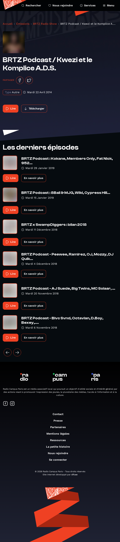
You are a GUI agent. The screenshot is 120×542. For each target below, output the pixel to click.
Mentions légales (59, 433)
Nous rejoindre (60, 5)
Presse (59, 420)
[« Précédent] (7, 352)
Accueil (8, 23)
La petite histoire (59, 446)
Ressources (59, 440)
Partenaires (59, 427)
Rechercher (31, 5)
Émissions (22, 23)
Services (88, 5)
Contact (60, 414)
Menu (108, 5)
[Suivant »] (17, 352)
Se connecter (59, 459)
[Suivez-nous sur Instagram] (12, 404)
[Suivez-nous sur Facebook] (5, 404)
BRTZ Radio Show (45, 23)
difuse (74, 474)
